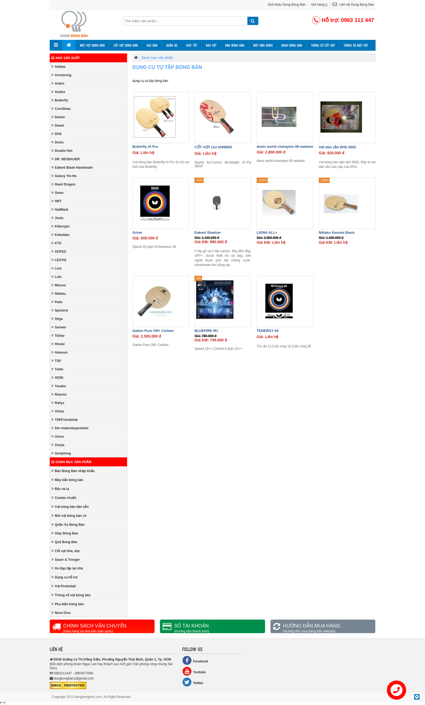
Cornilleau (61, 109)
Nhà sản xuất (65, 58)
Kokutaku (60, 235)
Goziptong (61, 453)
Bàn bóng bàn (234, 45)
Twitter (192, 682)
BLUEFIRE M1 (206, 331)
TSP (56, 361)
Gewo (57, 193)
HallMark (59, 209)
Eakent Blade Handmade (72, 167)
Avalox (58, 92)
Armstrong (61, 75)
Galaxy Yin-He (64, 176)
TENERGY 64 (268, 331)
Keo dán (152, 45)
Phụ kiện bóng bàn (67, 604)
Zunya (57, 445)
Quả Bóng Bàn (64, 542)
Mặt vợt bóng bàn (92, 45)
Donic (57, 142)
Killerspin (60, 226)
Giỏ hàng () (319, 5)
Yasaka (58, 386)
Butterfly (59, 100)
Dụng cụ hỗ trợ (64, 577)
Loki (56, 277)
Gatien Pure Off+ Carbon (153, 331)
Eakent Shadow (207, 232)
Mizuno (58, 285)
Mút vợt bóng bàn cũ (69, 516)
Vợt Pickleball (63, 586)
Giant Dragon (63, 184)
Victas (57, 411)
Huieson (59, 352)
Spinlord (59, 310)
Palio (57, 302)
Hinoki (58, 344)
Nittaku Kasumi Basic (337, 232)
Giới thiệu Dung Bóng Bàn (287, 5)
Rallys (57, 403)
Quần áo (171, 45)
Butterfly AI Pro (145, 147)
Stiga (57, 319)
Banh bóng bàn (291, 45)
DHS (56, 134)
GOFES (58, 251)
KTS (56, 243)
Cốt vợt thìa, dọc (65, 551)
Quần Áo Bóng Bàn (68, 525)
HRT (56, 201)
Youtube (194, 671)
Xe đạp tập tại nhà (67, 568)
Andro (57, 83)
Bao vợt (211, 45)
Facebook (195, 660)
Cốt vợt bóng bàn (126, 45)
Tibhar (58, 336)
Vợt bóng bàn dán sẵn (70, 507)
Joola (57, 218)
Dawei (57, 125)
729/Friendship (64, 420)
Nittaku (58, 293)
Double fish (62, 151)
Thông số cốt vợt (323, 45)
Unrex (57, 436)
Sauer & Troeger (65, 559)
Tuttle (57, 369)
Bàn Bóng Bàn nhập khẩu (73, 471)
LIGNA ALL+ (267, 232)
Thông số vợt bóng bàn (71, 595)
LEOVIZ (59, 260)
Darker (58, 117)
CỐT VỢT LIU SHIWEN (213, 147)
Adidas (58, 67)
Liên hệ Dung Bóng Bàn (353, 5)
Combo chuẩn (64, 498)
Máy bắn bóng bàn (67, 480)
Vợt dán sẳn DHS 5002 (337, 147)
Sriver (138, 232)
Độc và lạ (60, 489)
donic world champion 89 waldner (285, 147)
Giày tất (191, 45)
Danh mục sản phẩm (71, 462)
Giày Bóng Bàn (64, 533)
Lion (56, 268)
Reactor (59, 394)
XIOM (57, 378)
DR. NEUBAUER (65, 159)
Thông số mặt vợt (356, 45)
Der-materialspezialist (70, 428)
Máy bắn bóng (263, 45)
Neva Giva (61, 613)
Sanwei (58, 327)
